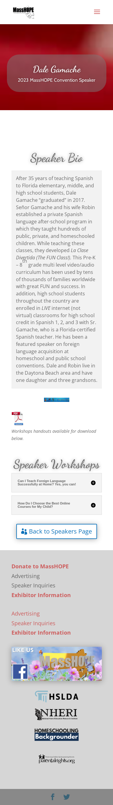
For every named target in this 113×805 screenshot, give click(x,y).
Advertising (25, 613)
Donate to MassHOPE (40, 566)
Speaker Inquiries (33, 623)
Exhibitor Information (41, 595)
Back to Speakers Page (60, 531)
